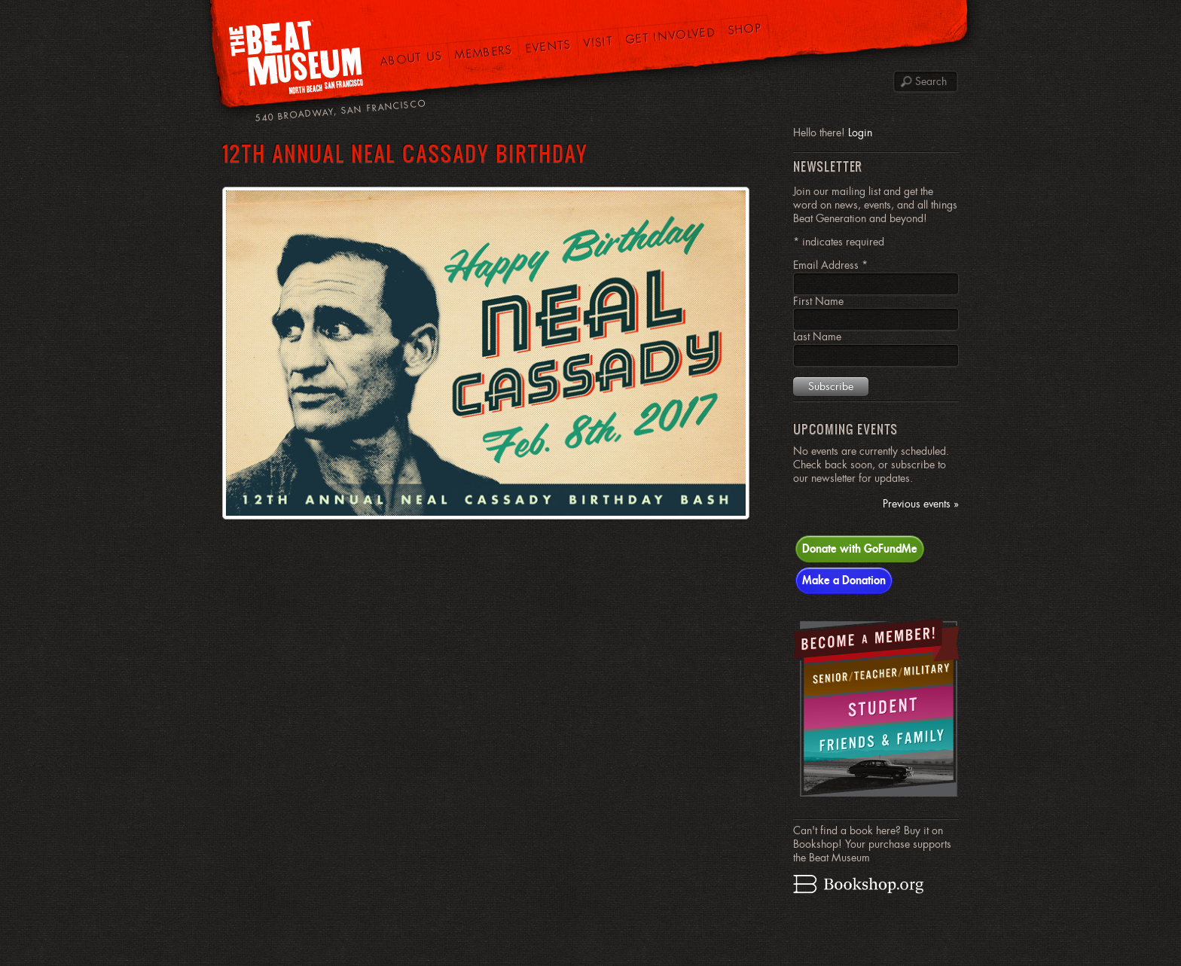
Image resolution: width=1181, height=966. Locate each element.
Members (483, 52)
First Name (818, 301)
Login (860, 132)
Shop (745, 29)
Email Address (830, 265)
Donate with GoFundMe (859, 548)
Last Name (817, 336)
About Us (411, 58)
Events (548, 46)
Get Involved (670, 35)
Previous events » (921, 504)
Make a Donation (844, 579)
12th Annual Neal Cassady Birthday (404, 153)
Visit (598, 41)
